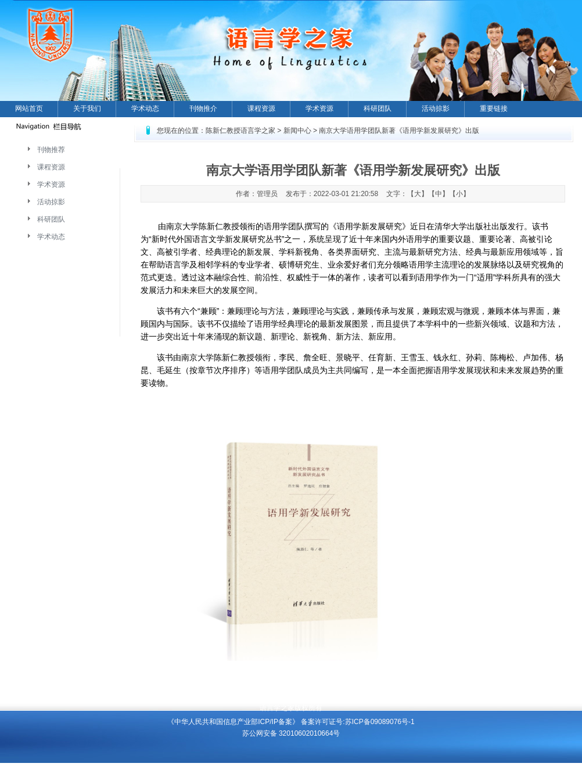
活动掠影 (436, 108)
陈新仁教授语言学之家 (240, 130)
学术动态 (145, 108)
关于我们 (87, 108)
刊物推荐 (51, 150)
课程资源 (261, 108)
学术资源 (319, 108)
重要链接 (494, 108)
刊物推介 (203, 108)
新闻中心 (297, 130)
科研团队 (377, 108)
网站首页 (29, 108)
